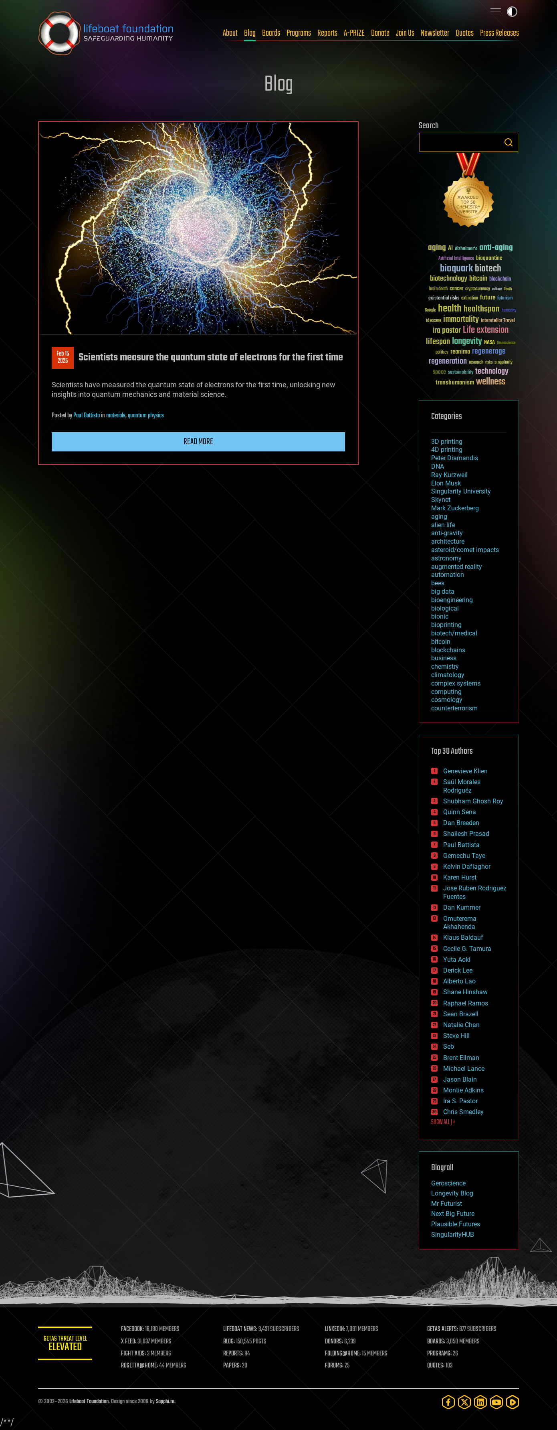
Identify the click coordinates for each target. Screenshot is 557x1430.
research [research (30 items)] (476, 362)
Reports (327, 33)
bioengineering (452, 600)
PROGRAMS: (440, 1354)
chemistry (445, 666)
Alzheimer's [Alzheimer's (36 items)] (466, 249)
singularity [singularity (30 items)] (503, 362)
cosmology (446, 700)
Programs (299, 33)
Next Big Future (452, 1214)
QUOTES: (436, 1366)
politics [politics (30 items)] (442, 352)
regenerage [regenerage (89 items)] (489, 351)
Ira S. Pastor (460, 1101)
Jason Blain (460, 1079)
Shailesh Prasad (466, 833)
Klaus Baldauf (463, 937)
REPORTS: (234, 1354)
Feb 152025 (63, 357)
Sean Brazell (460, 1014)
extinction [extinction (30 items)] (469, 298)
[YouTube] (496, 1402)
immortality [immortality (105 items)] (461, 319)
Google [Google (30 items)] (430, 310)
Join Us (405, 33)
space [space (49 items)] (439, 371)
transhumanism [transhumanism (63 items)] (455, 382)
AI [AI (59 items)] (450, 249)
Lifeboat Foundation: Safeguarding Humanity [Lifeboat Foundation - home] (106, 33)
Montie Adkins (463, 1090)
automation (447, 574)
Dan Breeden (461, 823)
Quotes (465, 33)
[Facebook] (448, 1402)
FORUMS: (335, 1366)
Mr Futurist (446, 1204)
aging (439, 516)
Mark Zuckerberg (455, 508)
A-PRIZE (354, 33)
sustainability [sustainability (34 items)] (460, 373)
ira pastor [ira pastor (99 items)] (446, 330)
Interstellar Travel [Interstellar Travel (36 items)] (498, 321)
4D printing (446, 449)
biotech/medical (454, 633)
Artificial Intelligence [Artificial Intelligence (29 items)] (456, 258)
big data (442, 591)
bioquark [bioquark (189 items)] (456, 269)
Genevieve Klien (465, 771)
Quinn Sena (459, 812)
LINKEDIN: (336, 1329)
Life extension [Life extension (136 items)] (486, 330)
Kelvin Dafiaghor (466, 866)
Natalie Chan (461, 1025)
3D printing (446, 441)
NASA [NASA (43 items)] (489, 343)
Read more (198, 442)
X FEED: (130, 1342)
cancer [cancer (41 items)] (456, 289)
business (443, 658)
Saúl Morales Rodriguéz (461, 786)
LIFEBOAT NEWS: (241, 1329)
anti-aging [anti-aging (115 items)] (496, 248)
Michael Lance (463, 1068)
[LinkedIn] (480, 1402)
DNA (437, 466)
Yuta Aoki (456, 959)
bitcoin (440, 641)
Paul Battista (86, 416)
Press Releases (499, 33)
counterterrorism (454, 708)
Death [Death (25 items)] (508, 289)
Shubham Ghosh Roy (473, 801)
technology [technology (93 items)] (492, 371)
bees (437, 583)
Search (508, 142)
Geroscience (448, 1183)
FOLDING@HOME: (344, 1354)
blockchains (448, 650)
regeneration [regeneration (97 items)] (448, 361)
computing (446, 692)
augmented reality (456, 566)
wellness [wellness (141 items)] (490, 382)
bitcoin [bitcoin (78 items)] (478, 279)
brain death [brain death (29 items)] (438, 289)
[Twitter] (464, 1402)
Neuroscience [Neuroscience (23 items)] (506, 343)
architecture (447, 541)
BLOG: (230, 1342)
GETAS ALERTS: (443, 1329)
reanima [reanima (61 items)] (460, 352)
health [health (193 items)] (450, 309)
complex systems (455, 683)
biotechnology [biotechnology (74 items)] (448, 279)
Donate (380, 33)
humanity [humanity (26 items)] (509, 310)
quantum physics (146, 416)
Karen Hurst (459, 877)
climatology (447, 675)
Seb (448, 1046)
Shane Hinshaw (465, 992)
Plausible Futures (455, 1224)
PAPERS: (233, 1366)
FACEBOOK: (134, 1329)
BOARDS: (437, 1342)
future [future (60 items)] (487, 297)
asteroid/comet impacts (465, 550)
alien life (443, 525)
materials (115, 416)
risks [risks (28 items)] (488, 362)
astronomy (446, 558)
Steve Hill (456, 1036)
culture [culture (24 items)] (497, 289)
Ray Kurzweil (449, 475)
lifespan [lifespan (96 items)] (438, 341)
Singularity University (461, 491)
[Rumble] (512, 1402)
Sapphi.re (165, 1401)
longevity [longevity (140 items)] (467, 341)
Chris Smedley (463, 1112)
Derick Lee (457, 970)
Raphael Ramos (465, 1003)
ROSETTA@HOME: (141, 1366)
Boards (271, 33)
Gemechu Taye (464, 856)
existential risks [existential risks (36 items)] (443, 298)
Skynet (440, 500)
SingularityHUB (452, 1234)
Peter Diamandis (454, 458)
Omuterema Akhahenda (459, 923)
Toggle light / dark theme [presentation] (512, 11)
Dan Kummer (461, 907)
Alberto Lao (459, 981)
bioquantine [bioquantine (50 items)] (489, 258)
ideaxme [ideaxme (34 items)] (433, 321)
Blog (250, 33)
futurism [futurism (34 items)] (505, 298)
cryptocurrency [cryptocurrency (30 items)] (477, 289)
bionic (439, 616)
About (230, 33)
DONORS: (335, 1342)
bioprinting (446, 625)
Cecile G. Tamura (467, 949)
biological (445, 608)
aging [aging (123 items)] (437, 248)
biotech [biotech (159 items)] (488, 268)
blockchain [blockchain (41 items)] (500, 279)
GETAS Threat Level (66, 1345)
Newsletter (435, 33)
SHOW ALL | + (443, 1122)
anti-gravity (447, 533)
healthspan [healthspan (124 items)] (482, 309)
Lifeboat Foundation (89, 1401)
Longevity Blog (452, 1193)
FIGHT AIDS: (135, 1354)
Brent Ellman (461, 1058)
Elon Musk (446, 483)
